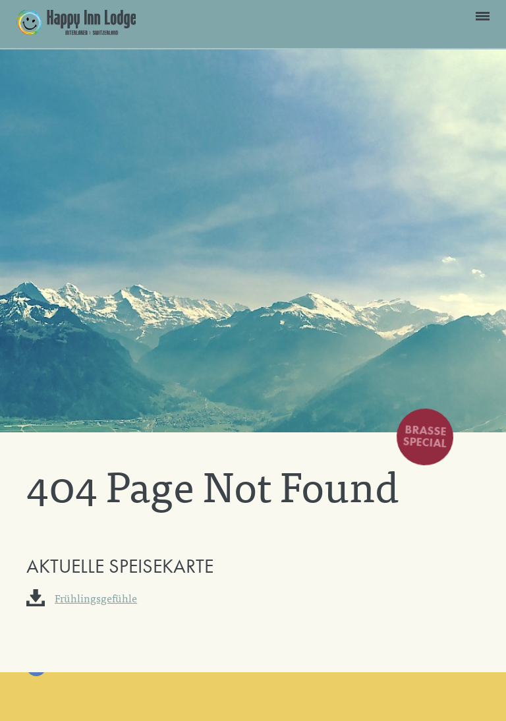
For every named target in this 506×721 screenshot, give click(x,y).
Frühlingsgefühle (96, 597)
